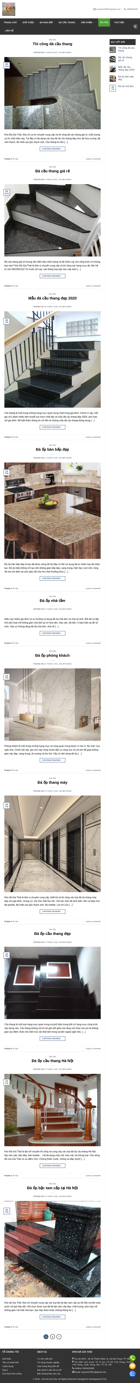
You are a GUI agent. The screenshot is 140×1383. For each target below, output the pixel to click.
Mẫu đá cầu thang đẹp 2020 (52, 298)
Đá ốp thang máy (53, 782)
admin (68, 52)
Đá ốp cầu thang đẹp (52, 934)
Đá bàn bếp (46, 22)
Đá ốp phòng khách (52, 655)
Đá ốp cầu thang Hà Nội (52, 1061)
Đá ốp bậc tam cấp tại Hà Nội (52, 1188)
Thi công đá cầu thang (52, 44)
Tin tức (104, 22)
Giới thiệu (28, 22)
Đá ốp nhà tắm (52, 601)
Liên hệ (9, 30)
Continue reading (52, 149)
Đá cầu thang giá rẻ (52, 171)
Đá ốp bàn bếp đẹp (52, 449)
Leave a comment (93, 159)
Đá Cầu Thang (67, 22)
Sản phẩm (87, 22)
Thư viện (119, 22)
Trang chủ (10, 22)
